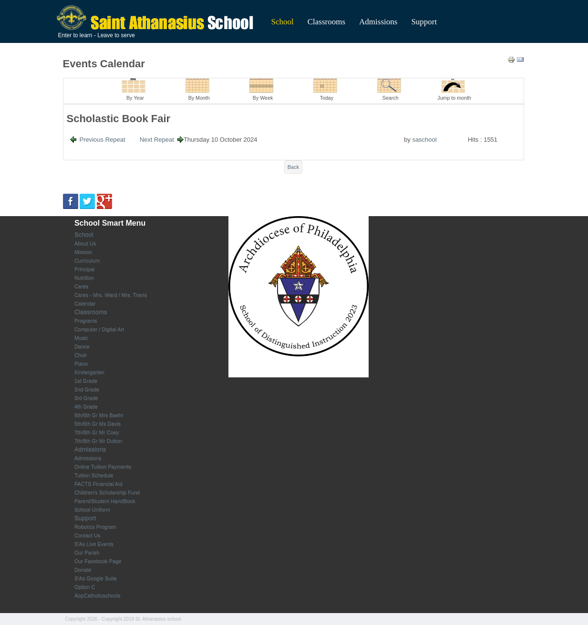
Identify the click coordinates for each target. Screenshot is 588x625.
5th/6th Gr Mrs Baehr (99, 415)
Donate (82, 570)
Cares (81, 286)
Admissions (378, 21)
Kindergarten (89, 372)
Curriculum (87, 260)
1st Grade (85, 381)
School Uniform (92, 509)
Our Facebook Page (97, 561)
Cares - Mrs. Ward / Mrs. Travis (110, 295)
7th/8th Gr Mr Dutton (98, 441)
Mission (83, 252)
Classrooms (326, 21)
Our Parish (87, 552)
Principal (84, 269)
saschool (424, 139)
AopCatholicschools (97, 595)
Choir (80, 355)
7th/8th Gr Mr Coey (96, 432)
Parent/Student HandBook (104, 501)
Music (81, 338)
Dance (82, 346)
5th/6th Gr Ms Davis (97, 424)
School (282, 21)
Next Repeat (157, 139)
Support (424, 21)
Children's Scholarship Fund (107, 492)
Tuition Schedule (93, 475)
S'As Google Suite (95, 578)
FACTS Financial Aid (98, 484)
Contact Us (87, 535)
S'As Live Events (93, 544)
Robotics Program (95, 527)
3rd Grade (86, 398)
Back (293, 167)
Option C (84, 587)
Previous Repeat (102, 139)
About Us (85, 243)
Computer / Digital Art (99, 329)
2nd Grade (86, 389)
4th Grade (86, 406)
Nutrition (84, 278)
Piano (81, 363)
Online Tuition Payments (102, 466)
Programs (85, 320)
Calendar (85, 303)
